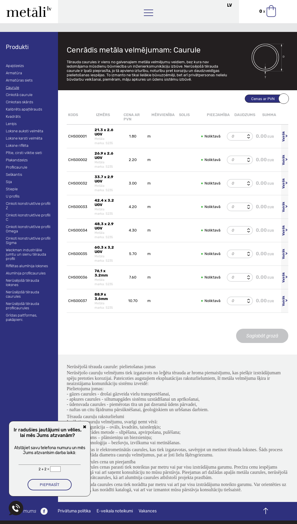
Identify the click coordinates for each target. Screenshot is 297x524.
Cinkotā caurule (19, 95)
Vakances (148, 511)
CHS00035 (77, 254)
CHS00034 (77, 230)
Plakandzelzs (17, 160)
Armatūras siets (19, 80)
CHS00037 (77, 301)
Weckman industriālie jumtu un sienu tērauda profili (26, 254)
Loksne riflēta (17, 145)
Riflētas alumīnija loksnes (27, 266)
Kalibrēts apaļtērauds (24, 109)
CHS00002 (77, 160)
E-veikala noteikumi (115, 511)
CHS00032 (77, 183)
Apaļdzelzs (15, 66)
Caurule (12, 87)
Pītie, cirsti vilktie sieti (24, 153)
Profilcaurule (16, 167)
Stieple (12, 189)
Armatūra (14, 73)
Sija (9, 182)
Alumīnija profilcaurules (26, 273)
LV (229, 5)
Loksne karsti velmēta (24, 138)
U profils (12, 196)
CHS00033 (77, 207)
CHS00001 (77, 136)
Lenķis (11, 124)
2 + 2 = (44, 469)
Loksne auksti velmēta (24, 131)
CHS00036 (77, 277)
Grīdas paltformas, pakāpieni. (21, 317)
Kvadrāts (13, 116)
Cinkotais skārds (19, 102)
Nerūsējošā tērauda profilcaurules (22, 305)
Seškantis (14, 174)
